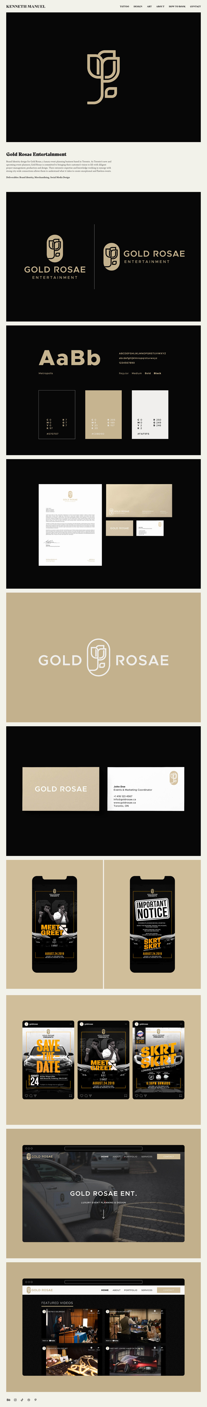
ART (149, 6)
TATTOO (124, 6)
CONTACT (195, 6)
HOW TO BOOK (177, 6)
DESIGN (138, 6)
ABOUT (160, 6)
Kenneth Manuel (25, 6)
